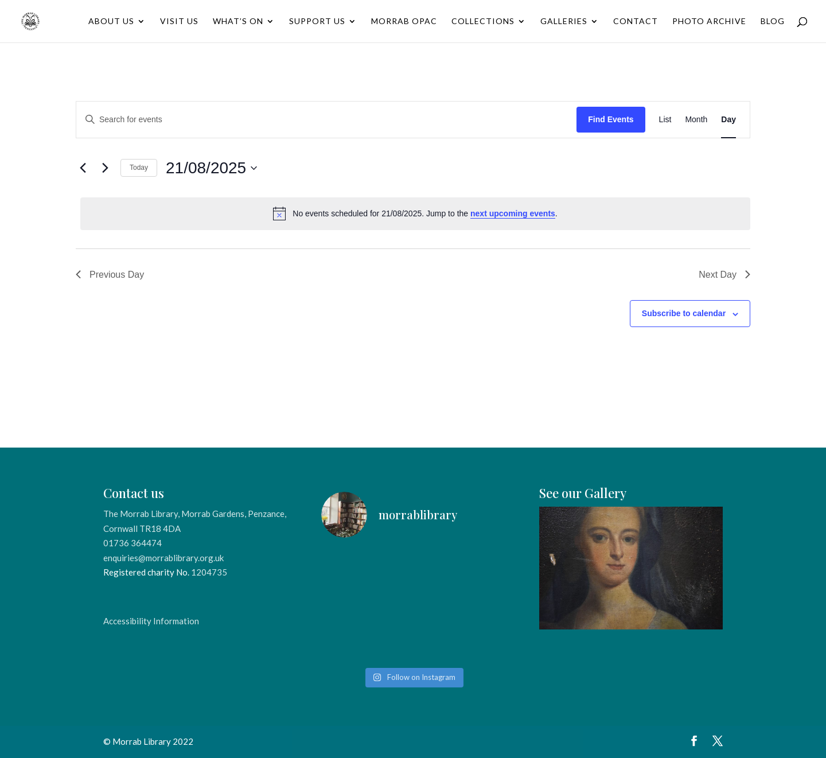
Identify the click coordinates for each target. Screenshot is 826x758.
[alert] (415, 213)
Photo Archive (709, 21)
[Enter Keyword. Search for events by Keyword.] (326, 120)
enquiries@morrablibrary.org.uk (163, 558)
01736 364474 (132, 543)
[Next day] (105, 168)
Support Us (317, 21)
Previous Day (110, 274)
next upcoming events (512, 213)
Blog (773, 21)
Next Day (724, 274)
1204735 (209, 572)
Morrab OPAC (404, 21)
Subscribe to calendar (684, 313)
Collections (483, 21)
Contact (635, 21)
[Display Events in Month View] (696, 120)
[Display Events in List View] (665, 120)
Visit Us (179, 21)
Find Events (610, 119)
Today (139, 168)
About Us (111, 21)
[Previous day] (82, 168)
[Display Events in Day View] (728, 120)
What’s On (238, 21)
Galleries (563, 21)
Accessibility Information (151, 621)
